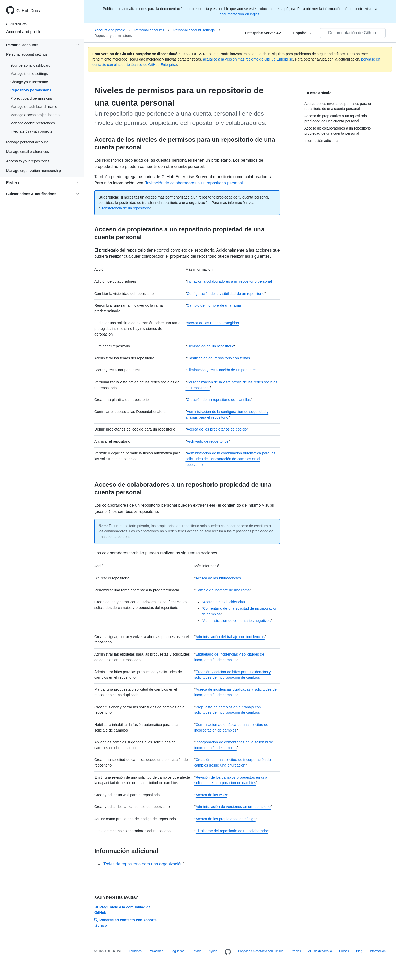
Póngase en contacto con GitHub (260, 951)
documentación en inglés (239, 14)
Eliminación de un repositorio (210, 346)
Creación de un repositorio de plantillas (219, 400)
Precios (296, 951)
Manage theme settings (29, 74)
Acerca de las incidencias (224, 602)
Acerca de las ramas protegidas (213, 323)
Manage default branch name (33, 107)
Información (377, 951)
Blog (359, 951)
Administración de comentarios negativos (237, 620)
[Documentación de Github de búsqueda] (353, 33)
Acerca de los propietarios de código (217, 429)
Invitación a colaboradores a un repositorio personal (229, 281)
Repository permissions (31, 90)
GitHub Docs (28, 10)
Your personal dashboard (30, 65)
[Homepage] (228, 952)
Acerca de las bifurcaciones (218, 578)
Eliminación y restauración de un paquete (221, 370)
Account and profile (23, 32)
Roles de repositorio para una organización (143, 864)
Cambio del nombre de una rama (214, 305)
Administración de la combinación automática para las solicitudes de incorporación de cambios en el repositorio (230, 458)
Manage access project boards (35, 115)
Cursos (344, 951)
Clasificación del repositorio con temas (218, 358)
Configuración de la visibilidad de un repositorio (226, 293)
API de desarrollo (320, 951)
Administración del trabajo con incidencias (230, 637)
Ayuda (213, 951)
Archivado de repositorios (208, 441)
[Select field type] (265, 33)
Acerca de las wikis (211, 795)
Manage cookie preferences (32, 123)
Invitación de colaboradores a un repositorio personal (194, 183)
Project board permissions (31, 98)
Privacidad (156, 951)
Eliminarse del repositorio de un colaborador (232, 831)
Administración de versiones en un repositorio (233, 807)
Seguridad (178, 951)
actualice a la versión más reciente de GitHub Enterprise (248, 59)
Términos (135, 951)
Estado (196, 951)
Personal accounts (151, 30)
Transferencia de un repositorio (125, 208)
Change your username (29, 82)
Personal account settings (196, 30)
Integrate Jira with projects (31, 131)
